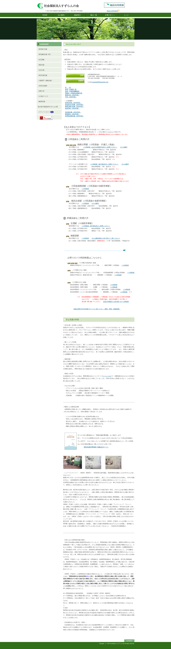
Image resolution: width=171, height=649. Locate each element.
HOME (44, 15)
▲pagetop (129, 640)
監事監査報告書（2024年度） (74, 116)
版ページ (96, 447)
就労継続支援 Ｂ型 (44, 54)
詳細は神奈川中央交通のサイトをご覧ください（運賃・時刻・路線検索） (97, 309)
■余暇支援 (41, 101)
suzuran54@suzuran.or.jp (100, 82)
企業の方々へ (110, 15)
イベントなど (107, 376)
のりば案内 (123, 147)
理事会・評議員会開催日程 (73, 93)
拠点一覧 (93, 15)
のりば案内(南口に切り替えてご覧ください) (106, 238)
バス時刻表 (85, 189)
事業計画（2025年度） (72, 95)
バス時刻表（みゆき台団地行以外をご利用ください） (100, 147)
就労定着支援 (42, 75)
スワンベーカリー (46, 112)
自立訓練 (41, 59)
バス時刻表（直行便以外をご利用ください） (104, 164)
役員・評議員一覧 (70, 89)
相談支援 (41, 65)
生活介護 (41, 70)
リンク (126, 15)
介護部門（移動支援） (45, 80)
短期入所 (41, 91)
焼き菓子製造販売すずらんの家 (48, 107)
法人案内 (61, 15)
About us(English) (112, 11)
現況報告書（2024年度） (73, 112)
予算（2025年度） (71, 97)
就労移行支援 (42, 49)
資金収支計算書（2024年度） (74, 104)
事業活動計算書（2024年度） (74, 106)
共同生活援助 (42, 86)
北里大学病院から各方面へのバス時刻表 (116, 301)
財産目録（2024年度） (72, 108)
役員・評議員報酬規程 (72, 91)
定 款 (68, 87)
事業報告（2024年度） (72, 114)
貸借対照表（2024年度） (73, 103)
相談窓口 (77, 15)
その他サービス (43, 96)
